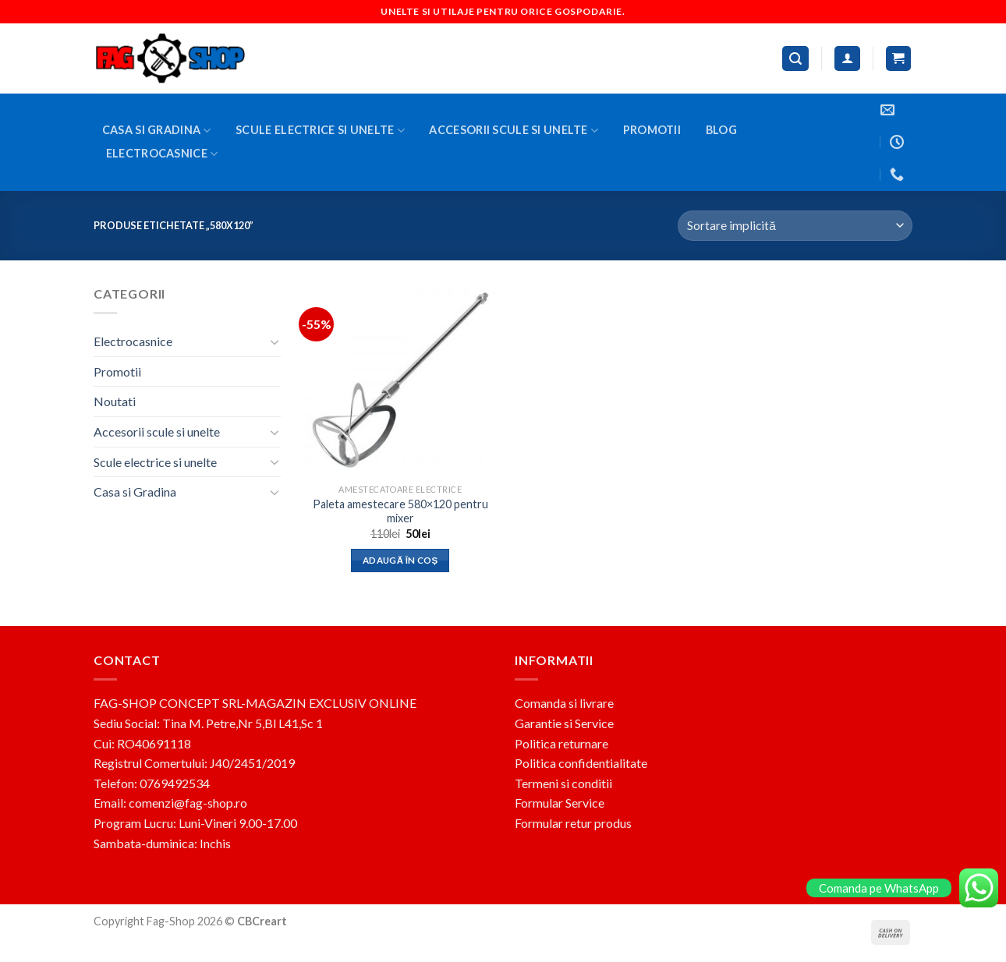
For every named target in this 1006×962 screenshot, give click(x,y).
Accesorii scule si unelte (513, 130)
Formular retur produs (573, 822)
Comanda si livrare (564, 702)
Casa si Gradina (156, 130)
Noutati (115, 401)
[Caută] (795, 59)
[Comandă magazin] (795, 225)
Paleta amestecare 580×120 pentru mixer (400, 511)
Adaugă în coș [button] (400, 560)
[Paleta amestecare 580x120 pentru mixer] (400, 380)
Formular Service (559, 802)
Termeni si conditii (563, 783)
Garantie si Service (564, 723)
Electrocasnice (162, 154)
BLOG (721, 129)
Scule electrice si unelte (320, 130)
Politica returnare (561, 743)
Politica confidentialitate (581, 762)
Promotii (652, 129)
